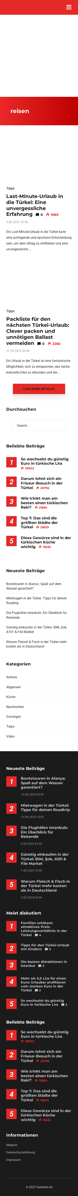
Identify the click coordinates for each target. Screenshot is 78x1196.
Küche (10, 697)
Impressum (13, 1160)
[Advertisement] (39, 56)
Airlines (11, 677)
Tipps (10, 188)
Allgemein (13, 687)
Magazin (11, 1145)
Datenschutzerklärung (20, 1152)
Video (10, 736)
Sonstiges (13, 717)
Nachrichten (15, 707)
